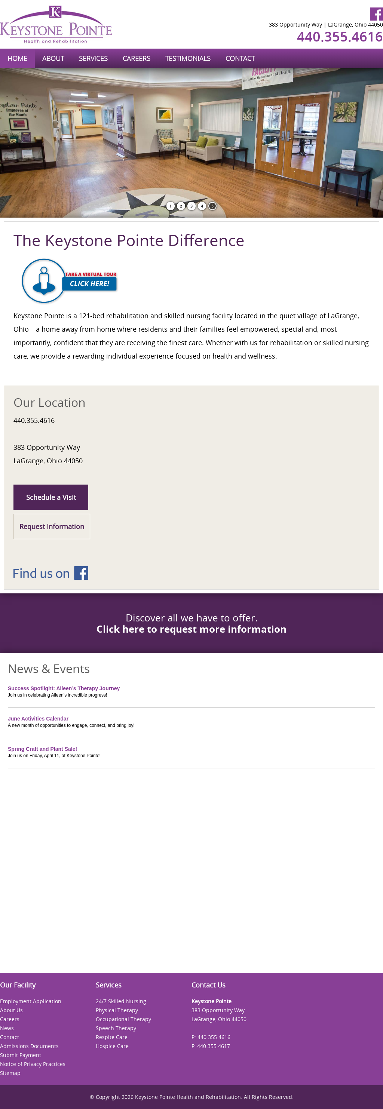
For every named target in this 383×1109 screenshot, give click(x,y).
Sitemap (10, 1072)
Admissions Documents (29, 1046)
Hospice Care (112, 1046)
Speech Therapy (116, 1028)
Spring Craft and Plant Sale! (42, 749)
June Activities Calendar (38, 719)
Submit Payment (20, 1055)
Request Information (51, 526)
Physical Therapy (117, 1010)
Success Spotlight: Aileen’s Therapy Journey (64, 688)
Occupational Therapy (123, 1019)
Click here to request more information (191, 629)
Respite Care (112, 1037)
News (7, 1028)
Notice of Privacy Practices (32, 1063)
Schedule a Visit (51, 497)
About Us (11, 1010)
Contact (9, 1037)
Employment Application (30, 1001)
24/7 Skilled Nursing (121, 1001)
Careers (9, 1019)
